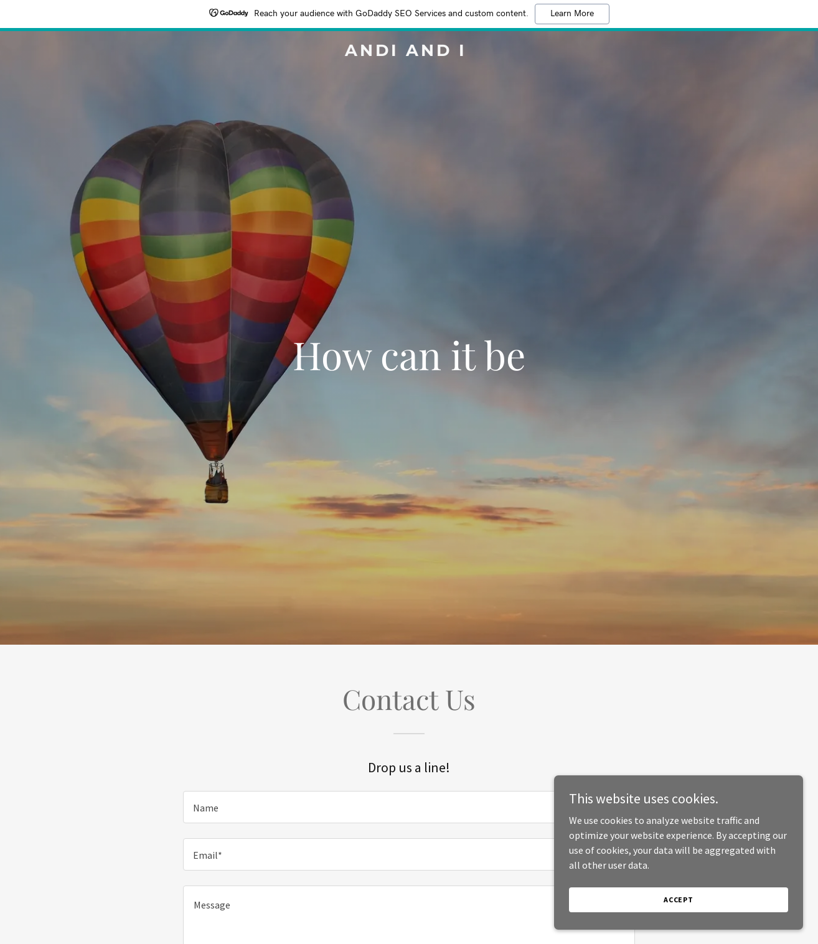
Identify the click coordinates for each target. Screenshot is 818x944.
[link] (409, 52)
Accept (678, 899)
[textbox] (408, 807)
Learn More (572, 13)
